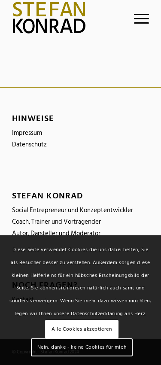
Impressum (27, 133)
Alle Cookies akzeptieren (82, 329)
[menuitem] (137, 17)
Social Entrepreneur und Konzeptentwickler (72, 210)
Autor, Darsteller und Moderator (56, 233)
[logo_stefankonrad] (67, 17)
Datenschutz (29, 144)
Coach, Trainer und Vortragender (56, 221)
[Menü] (137, 17)
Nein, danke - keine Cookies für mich (82, 347)
